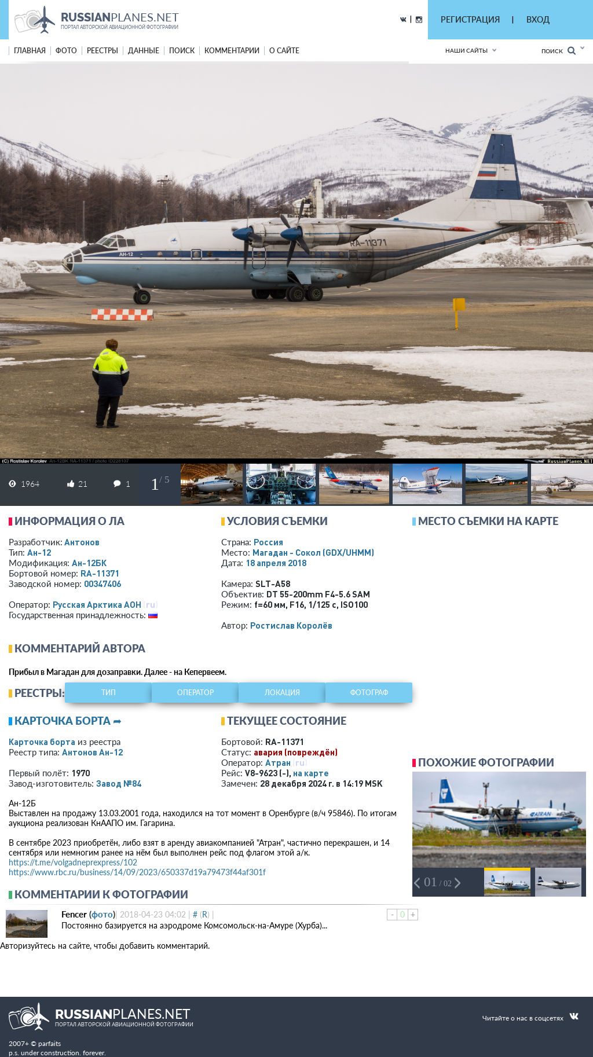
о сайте (284, 50)
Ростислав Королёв (291, 625)
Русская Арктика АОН (97, 604)
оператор (195, 692)
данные (143, 50)
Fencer (74, 914)
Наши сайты (466, 50)
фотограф (369, 692)
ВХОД (538, 19)
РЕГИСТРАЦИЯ (470, 19)
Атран (278, 762)
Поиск (558, 50)
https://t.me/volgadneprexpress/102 (73, 862)
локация (282, 692)
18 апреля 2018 (276, 562)
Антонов (82, 542)
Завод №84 (118, 783)
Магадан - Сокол (313, 552)
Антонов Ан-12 (92, 752)
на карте (311, 773)
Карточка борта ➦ (68, 720)
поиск (182, 50)
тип (108, 692)
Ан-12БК (89, 562)
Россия (268, 542)
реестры (102, 50)
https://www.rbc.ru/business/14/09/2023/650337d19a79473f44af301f (137, 872)
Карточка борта (42, 741)
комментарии (231, 50)
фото (66, 50)
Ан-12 (39, 552)
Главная (30, 50)
